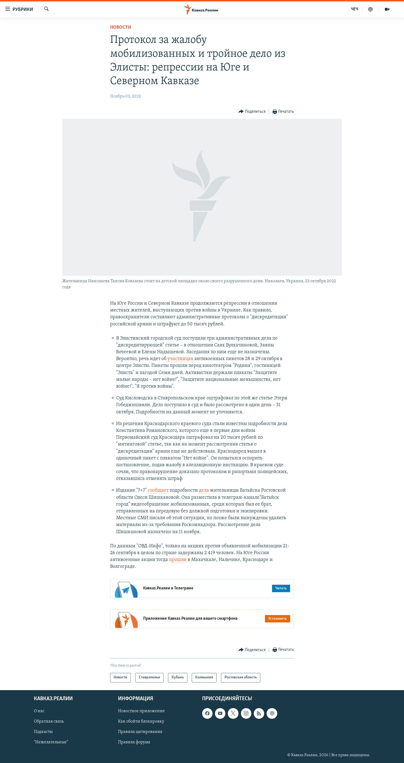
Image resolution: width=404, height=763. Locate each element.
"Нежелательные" (51, 742)
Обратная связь (49, 721)
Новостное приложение (141, 711)
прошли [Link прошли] (178, 559)
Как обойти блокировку (141, 721)
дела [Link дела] (204, 490)
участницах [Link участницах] (180, 358)
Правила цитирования (140, 732)
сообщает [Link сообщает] (158, 490)
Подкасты (43, 732)
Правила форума (134, 742)
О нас (39, 711)
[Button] (252, 111)
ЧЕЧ (354, 9)
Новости (120, 27)
